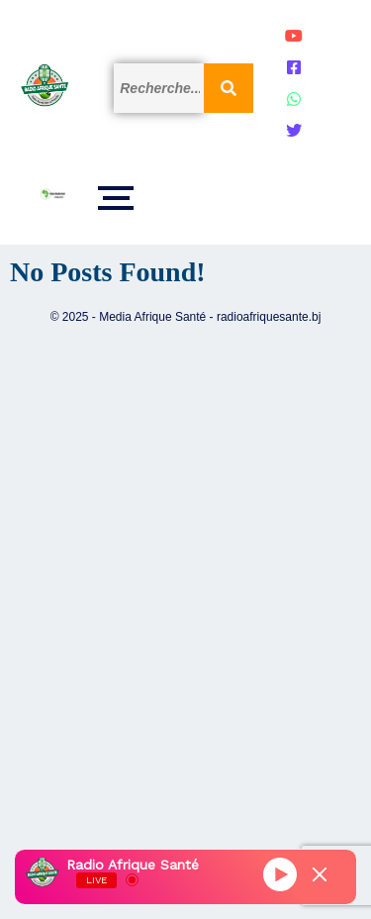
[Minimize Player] (319, 874)
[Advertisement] (185, 598)
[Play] (280, 874)
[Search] (159, 88)
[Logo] (44, 85)
